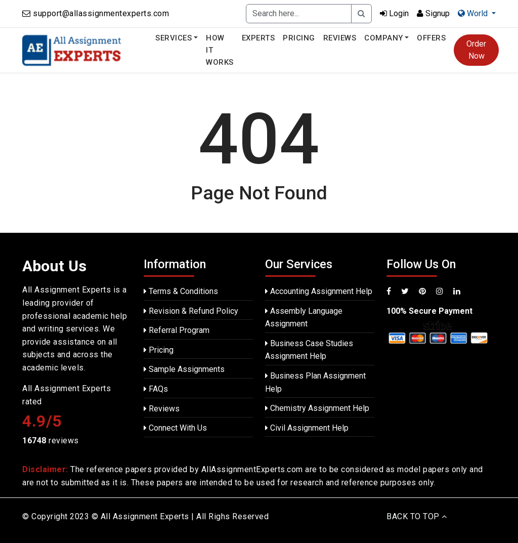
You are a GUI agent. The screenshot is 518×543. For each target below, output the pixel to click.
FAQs (156, 389)
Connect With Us (175, 428)
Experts (258, 38)
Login (394, 13)
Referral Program (176, 330)
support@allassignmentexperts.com (101, 13)
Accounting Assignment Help (318, 291)
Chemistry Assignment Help (317, 408)
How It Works (220, 50)
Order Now (476, 50)
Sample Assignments (184, 369)
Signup (433, 13)
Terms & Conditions (181, 291)
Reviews (340, 38)
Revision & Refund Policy (191, 311)
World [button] (474, 13)
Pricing (299, 38)
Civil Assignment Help (307, 428)
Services (173, 38)
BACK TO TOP (416, 516)
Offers (431, 38)
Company (383, 38)
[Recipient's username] (299, 13)
